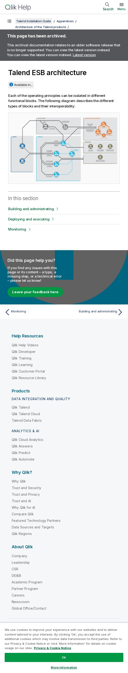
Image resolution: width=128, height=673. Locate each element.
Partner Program (25, 589)
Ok (64, 657)
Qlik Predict (21, 453)
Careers (18, 595)
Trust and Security (26, 488)
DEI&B (16, 576)
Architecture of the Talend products (40, 27)
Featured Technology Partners (36, 521)
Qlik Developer (24, 352)
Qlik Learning (22, 365)
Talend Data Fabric (27, 420)
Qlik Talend (21, 407)
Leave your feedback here (35, 292)
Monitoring (17, 229)
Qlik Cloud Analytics (27, 440)
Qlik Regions (22, 534)
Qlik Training (21, 358)
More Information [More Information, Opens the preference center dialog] (64, 667)
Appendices (65, 21)
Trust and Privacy (26, 494)
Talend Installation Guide (33, 21)
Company (19, 556)
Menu (121, 9)
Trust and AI (21, 501)
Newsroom (20, 602)
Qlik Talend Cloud (26, 414)
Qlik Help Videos (25, 345)
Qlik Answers (22, 446)
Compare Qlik (23, 514)
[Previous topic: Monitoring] (33, 312)
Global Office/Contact (29, 608)
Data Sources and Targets (33, 527)
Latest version (84, 55)
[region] (64, 647)
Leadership (21, 562)
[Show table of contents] (9, 21)
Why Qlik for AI (23, 507)
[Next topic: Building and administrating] (94, 312)
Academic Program (27, 582)
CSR (15, 569)
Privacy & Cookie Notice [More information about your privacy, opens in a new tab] (52, 648)
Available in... (23, 85)
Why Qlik (19, 481)
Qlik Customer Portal (28, 371)
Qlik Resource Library (29, 378)
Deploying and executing (28, 219)
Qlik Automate (23, 459)
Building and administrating (31, 209)
